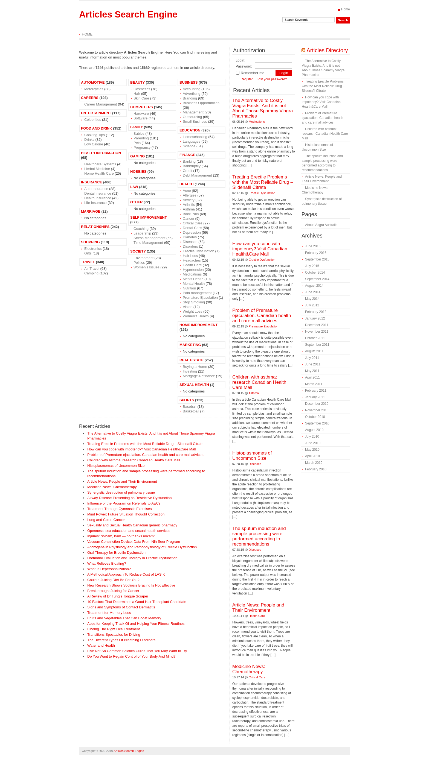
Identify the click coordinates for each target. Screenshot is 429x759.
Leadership (142, 233)
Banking (189, 161)
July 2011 (312, 358)
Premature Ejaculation (200, 297)
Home (345, 9)
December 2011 (316, 325)
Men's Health (193, 279)
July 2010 (312, 436)
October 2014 (315, 272)
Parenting (141, 138)
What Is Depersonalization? (109, 569)
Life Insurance (95, 203)
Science (189, 146)
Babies (139, 133)
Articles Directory (327, 50)
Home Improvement (198, 325)
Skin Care (141, 98)
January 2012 (315, 318)
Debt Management (197, 175)
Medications (192, 274)
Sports (186, 400)
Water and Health (101, 645)
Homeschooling (195, 137)
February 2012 (315, 312)
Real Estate (191, 360)
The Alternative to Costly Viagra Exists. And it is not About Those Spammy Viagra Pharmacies (262, 108)
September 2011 (317, 345)
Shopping (90, 242)
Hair (137, 94)
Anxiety (189, 200)
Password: (244, 66)
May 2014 (312, 299)
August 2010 (314, 430)
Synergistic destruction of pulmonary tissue (121, 492)
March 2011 (313, 384)
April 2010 (312, 456)
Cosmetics (142, 89)
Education (189, 130)
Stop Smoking (194, 302)
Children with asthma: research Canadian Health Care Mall (133, 460)
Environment (143, 258)
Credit (187, 171)
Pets (137, 143)
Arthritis (189, 205)
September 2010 (317, 423)
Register (246, 79)
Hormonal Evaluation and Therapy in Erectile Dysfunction (132, 558)
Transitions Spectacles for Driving (113, 634)
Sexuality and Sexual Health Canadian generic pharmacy (132, 525)
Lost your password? (272, 79)
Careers (89, 98)
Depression (192, 232)
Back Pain (191, 214)
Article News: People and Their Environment (122, 481)
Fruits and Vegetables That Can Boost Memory (124, 618)
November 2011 (316, 331)
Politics (139, 262)
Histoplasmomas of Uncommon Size (116, 466)
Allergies (189, 195)
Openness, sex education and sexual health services (128, 531)
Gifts (88, 253)
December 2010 (316, 404)
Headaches (192, 260)
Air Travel (91, 268)
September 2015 (317, 259)
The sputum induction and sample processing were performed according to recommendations (259, 536)
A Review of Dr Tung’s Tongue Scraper (117, 596)
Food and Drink (96, 128)
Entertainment (96, 113)
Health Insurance (97, 198)
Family (136, 127)
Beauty (137, 82)
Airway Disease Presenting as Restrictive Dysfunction (129, 498)
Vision (187, 307)
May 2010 (312, 450)
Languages (191, 141)
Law (134, 187)
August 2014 (314, 286)
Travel (88, 262)
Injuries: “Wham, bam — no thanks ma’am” (121, 536)
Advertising (191, 94)
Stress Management (149, 238)
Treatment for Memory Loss (109, 613)
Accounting (191, 89)
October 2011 (315, 338)
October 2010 (315, 417)
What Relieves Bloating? (106, 563)
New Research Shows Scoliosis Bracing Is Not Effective (131, 585)
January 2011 (315, 397)
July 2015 (312, 266)
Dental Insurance (97, 193)
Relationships (95, 227)
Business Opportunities (201, 103)
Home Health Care (99, 173)
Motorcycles (93, 89)
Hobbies (138, 171)
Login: (240, 60)
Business (188, 82)
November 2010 (316, 410)
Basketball (191, 411)
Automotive (93, 82)
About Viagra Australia (321, 225)
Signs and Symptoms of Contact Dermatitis (121, 607)
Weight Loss (192, 311)
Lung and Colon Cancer (106, 520)
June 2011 (312, 364)
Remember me (250, 73)
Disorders (190, 246)
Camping (91, 273)
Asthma (189, 209)
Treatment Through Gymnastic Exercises (119, 509)
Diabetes (190, 237)
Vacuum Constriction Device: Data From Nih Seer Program (133, 542)
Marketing (190, 345)
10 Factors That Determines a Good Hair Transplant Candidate (136, 602)
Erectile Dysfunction (198, 251)
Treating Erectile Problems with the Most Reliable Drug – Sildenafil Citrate (145, 444)
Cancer (188, 218)
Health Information (101, 153)
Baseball (189, 407)
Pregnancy (142, 147)
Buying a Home (195, 367)
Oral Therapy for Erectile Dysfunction (116, 552)
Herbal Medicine (97, 169)
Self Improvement (148, 217)
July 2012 (312, 305)
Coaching (141, 229)
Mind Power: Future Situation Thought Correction (125, 514)
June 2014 (312, 292)
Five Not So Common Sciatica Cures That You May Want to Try (137, 651)
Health (186, 184)
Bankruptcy (192, 166)
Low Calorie (93, 144)
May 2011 (312, 371)
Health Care (192, 265)
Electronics (93, 249)
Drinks (89, 139)
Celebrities (92, 120)
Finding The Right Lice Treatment (113, 629)
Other (136, 202)
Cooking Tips (94, 135)
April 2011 (312, 377)
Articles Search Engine (128, 14)
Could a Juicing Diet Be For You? (113, 580)
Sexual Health (194, 385)
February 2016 (315, 253)
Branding (190, 98)
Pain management (197, 293)
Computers (141, 107)
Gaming (137, 156)
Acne (187, 191)
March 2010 (313, 463)
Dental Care (192, 228)
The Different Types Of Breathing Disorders (121, 640)
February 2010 (315, 469)
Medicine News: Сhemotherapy (112, 487)
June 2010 (312, 443)
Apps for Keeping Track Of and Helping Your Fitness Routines (136, 624)
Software (140, 118)
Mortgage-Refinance (199, 376)
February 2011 (315, 390)
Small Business (195, 121)
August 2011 (314, 351)
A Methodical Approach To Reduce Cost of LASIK (126, 574)
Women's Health (196, 316)
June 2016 (312, 246)
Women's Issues (147, 267)
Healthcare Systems (100, 164)
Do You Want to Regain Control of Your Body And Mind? (131, 656)
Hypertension (193, 270)
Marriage (90, 211)
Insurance (91, 182)
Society (138, 251)
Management (193, 112)
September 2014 (317, 279)
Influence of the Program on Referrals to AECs (123, 503)
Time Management (148, 243)
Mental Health (194, 284)
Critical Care (192, 223)
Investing (190, 371)
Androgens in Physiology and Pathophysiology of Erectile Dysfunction (142, 547)
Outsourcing (192, 117)
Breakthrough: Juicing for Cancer (113, 591)
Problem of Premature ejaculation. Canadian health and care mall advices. (145, 455)
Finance (187, 155)
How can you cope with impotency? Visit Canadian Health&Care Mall (141, 449)
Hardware (141, 114)
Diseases (190, 242)
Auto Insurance (96, 189)
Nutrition (189, 288)
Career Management (100, 104)
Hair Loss (190, 256)
